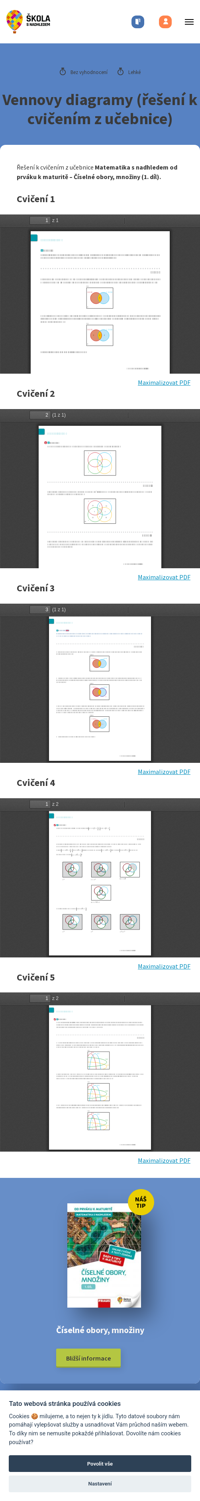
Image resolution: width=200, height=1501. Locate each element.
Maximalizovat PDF (164, 382)
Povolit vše (100, 1464)
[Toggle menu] (187, 21)
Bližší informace (88, 1358)
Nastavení (100, 1484)
